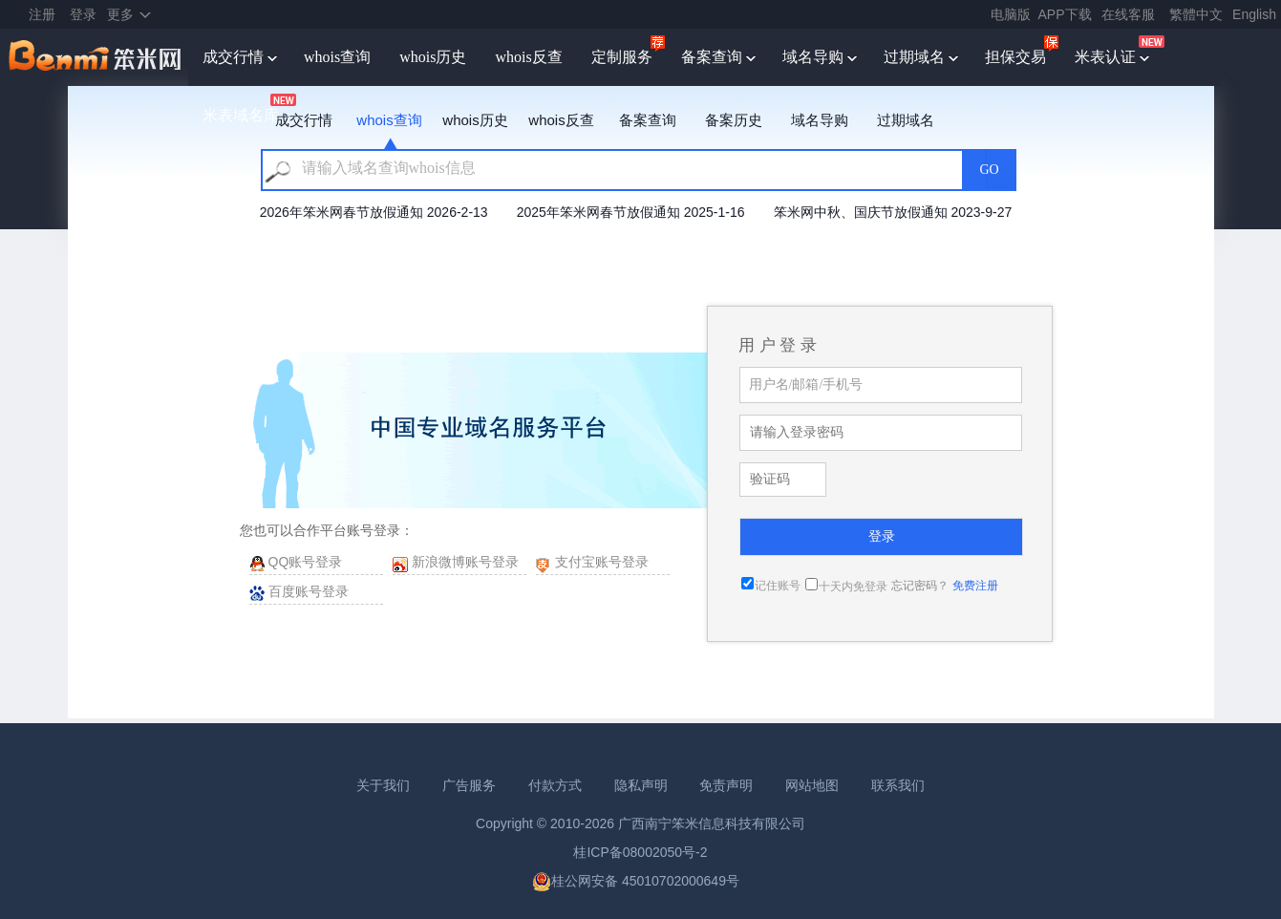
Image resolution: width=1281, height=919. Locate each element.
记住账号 (778, 585)
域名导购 (812, 57)
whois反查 (528, 57)
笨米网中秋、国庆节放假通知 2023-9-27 (893, 212)
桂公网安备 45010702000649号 (635, 880)
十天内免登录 (853, 586)
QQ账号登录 (305, 561)
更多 (120, 14)
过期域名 (914, 57)
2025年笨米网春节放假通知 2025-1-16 (631, 212)
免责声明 (726, 785)
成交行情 (233, 57)
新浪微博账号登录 (465, 561)
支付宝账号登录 (602, 561)
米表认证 (1105, 57)
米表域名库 (241, 115)
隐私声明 (641, 785)
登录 (83, 14)
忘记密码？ (920, 585)
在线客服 (1128, 14)
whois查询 (337, 57)
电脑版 (1011, 14)
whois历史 (432, 57)
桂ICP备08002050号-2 (640, 852)
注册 (42, 14)
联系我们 (898, 785)
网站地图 (812, 785)
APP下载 (1065, 14)
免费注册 (975, 585)
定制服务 (621, 57)
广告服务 (469, 785)
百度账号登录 (308, 591)
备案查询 (711, 57)
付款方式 (555, 785)
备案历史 (733, 120)
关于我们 (383, 785)
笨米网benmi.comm (96, 57)
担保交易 (1015, 57)
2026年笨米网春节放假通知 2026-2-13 (374, 212)
